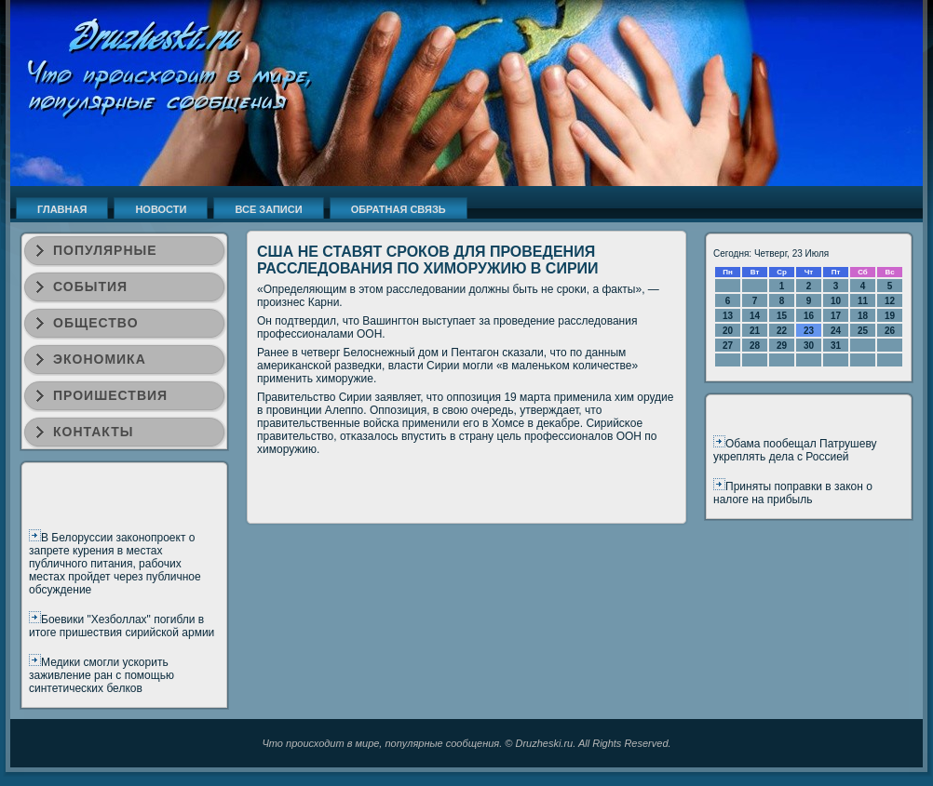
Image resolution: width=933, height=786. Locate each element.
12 (890, 301)
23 (809, 331)
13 (728, 316)
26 (890, 331)
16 (809, 316)
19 (890, 316)
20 (728, 331)
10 (836, 301)
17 (836, 316)
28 (755, 345)
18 (863, 316)
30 (809, 345)
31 (836, 345)
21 (755, 331)
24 (836, 331)
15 (782, 316)
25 (863, 331)
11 (863, 301)
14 (755, 316)
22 (782, 331)
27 (728, 345)
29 (782, 345)
